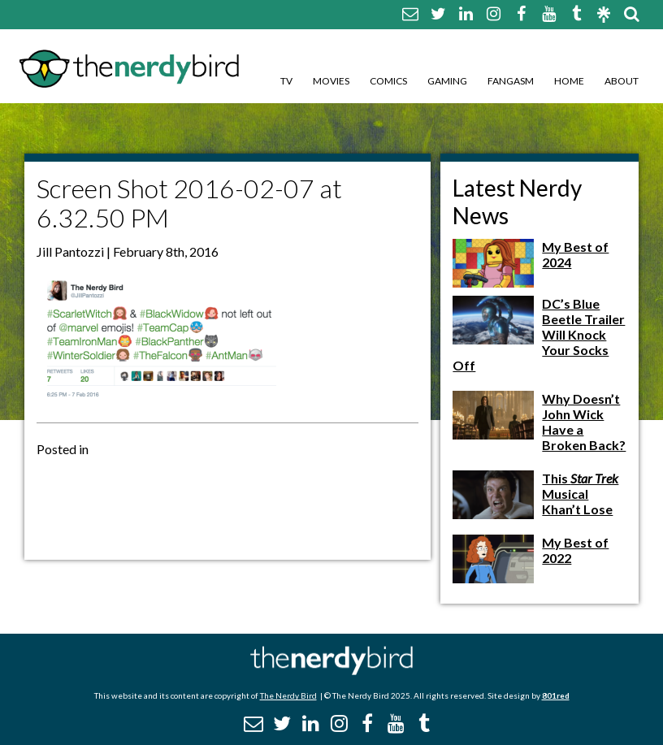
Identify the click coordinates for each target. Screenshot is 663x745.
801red (556, 695)
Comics (388, 81)
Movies (331, 81)
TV (286, 81)
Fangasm (511, 81)
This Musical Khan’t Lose (580, 493)
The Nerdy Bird (288, 695)
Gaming (447, 81)
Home (569, 81)
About (621, 81)
